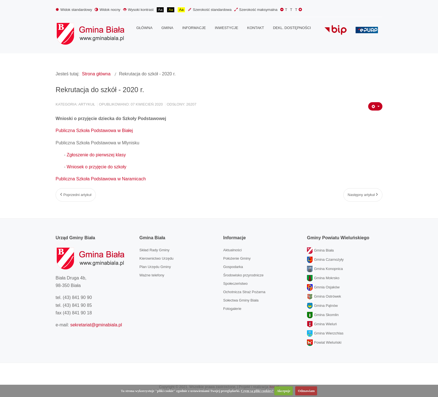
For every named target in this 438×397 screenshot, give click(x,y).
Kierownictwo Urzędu (156, 258)
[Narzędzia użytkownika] (375, 106)
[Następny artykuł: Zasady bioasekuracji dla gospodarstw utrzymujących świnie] (362, 195)
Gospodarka (233, 267)
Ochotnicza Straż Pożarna (244, 292)
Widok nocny (107, 10)
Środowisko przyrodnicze (243, 275)
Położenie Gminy (237, 258)
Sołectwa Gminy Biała (240, 300)
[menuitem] (144, 28)
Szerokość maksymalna (255, 10)
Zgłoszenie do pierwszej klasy (96, 154)
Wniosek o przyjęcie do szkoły (96, 166)
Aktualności (232, 250)
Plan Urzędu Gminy (155, 267)
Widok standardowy (74, 10)
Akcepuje (284, 391)
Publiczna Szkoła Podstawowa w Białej (94, 130)
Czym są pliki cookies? (257, 391)
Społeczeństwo (235, 283)
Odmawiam (306, 391)
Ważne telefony (151, 275)
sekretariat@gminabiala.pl (96, 324)
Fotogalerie (232, 309)
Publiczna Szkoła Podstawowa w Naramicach (101, 178)
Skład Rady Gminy (154, 250)
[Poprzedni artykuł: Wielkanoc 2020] (76, 195)
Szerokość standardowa (210, 10)
